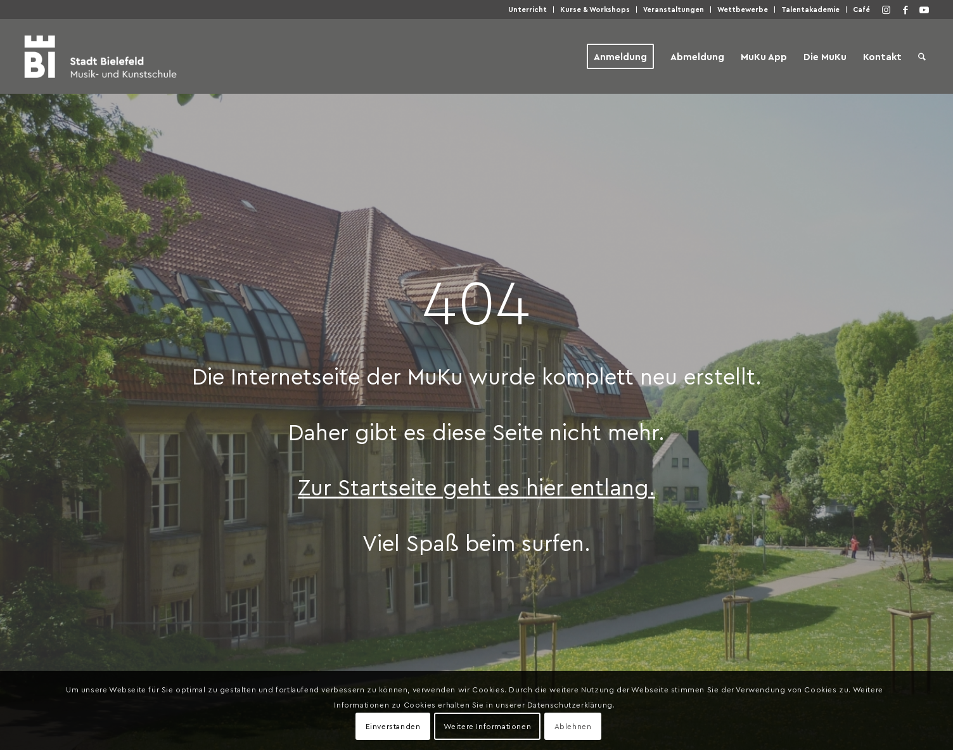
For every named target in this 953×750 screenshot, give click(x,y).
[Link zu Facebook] (905, 9)
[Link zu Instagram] (886, 9)
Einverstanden (393, 725)
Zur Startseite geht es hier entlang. (476, 486)
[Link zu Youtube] (924, 9)
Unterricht (527, 9)
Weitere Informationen (488, 725)
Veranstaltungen (673, 9)
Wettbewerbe (742, 9)
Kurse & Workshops (595, 9)
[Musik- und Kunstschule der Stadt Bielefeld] (100, 56)
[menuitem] (528, 9)
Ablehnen (573, 725)
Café (861, 9)
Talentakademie (810, 9)
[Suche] (922, 56)
